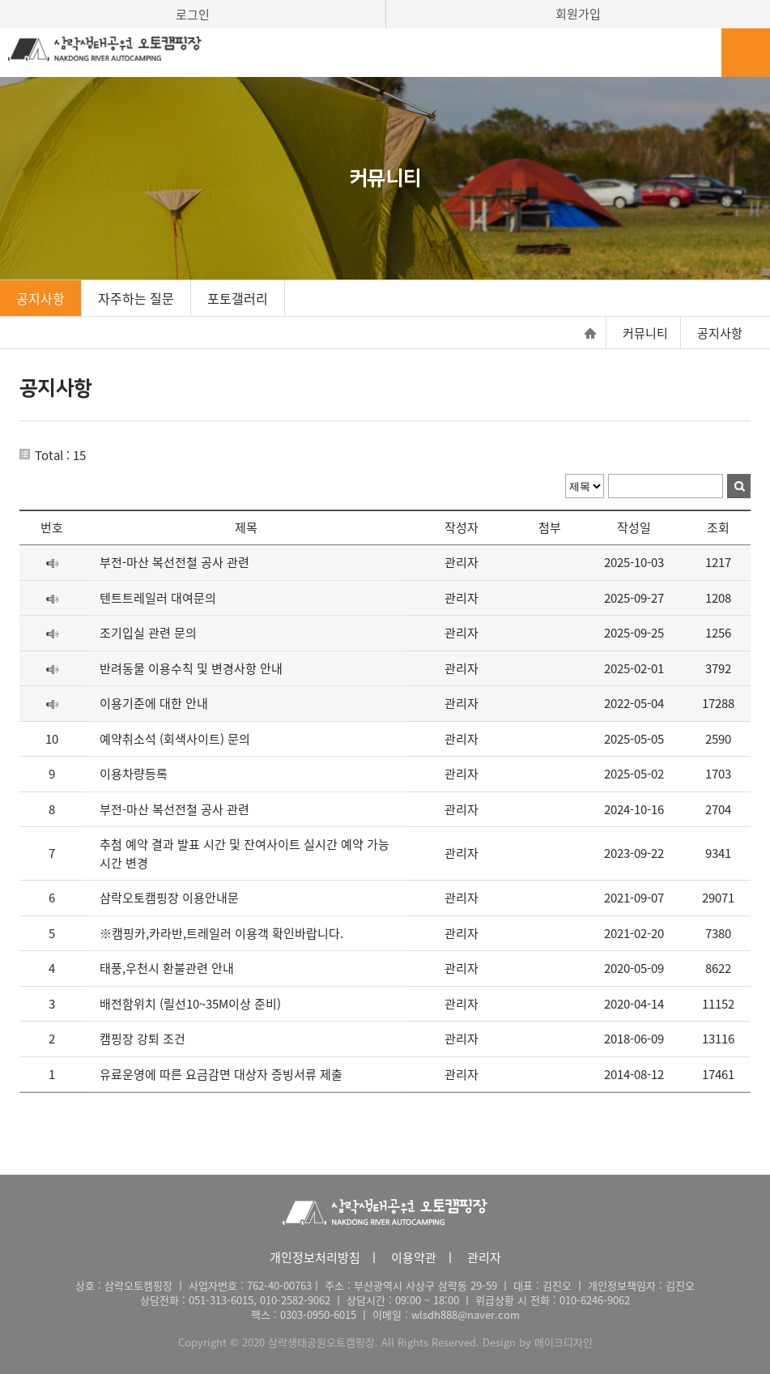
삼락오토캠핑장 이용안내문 (169, 898)
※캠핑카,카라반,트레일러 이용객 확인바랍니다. (221, 933)
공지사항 (40, 298)
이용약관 (413, 1257)
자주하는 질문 (136, 298)
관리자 (484, 1257)
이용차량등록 (134, 774)
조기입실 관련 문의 (148, 633)
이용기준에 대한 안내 (154, 703)
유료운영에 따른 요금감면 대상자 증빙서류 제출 (221, 1074)
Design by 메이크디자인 (538, 1342)
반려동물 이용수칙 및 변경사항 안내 (191, 668)
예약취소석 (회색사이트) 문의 (175, 739)
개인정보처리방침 (315, 1257)
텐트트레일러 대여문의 (158, 598)
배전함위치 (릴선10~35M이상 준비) (190, 1004)
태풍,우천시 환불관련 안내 (167, 968)
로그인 (193, 14)
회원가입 (578, 14)
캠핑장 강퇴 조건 (142, 1039)
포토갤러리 (237, 298)
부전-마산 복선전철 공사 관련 (174, 562)
